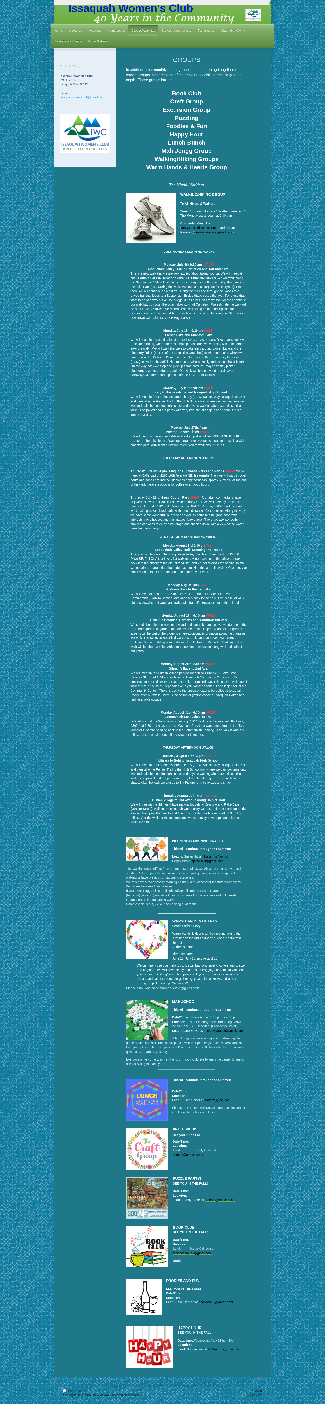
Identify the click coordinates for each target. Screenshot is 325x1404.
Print (69, 1390)
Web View (255, 1394)
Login (258, 1390)
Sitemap (82, 1390)
